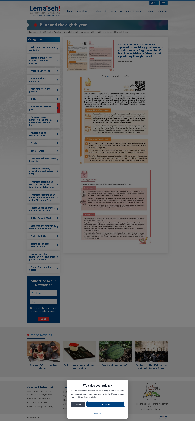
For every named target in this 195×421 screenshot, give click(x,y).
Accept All (106, 404)
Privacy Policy (97, 413)
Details (78, 404)
